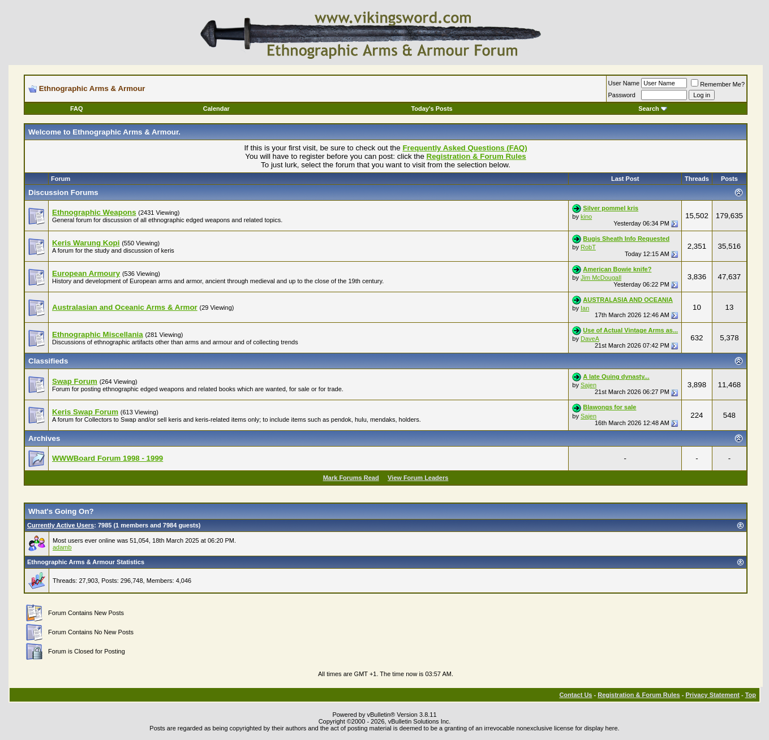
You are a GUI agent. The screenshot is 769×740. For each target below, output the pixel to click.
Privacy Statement (712, 694)
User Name (624, 83)
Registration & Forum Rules (639, 694)
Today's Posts (431, 108)
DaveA (590, 338)
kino (586, 216)
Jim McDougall (601, 277)
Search (652, 108)
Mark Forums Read (351, 477)
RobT (588, 247)
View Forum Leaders (418, 477)
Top (750, 694)
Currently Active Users (60, 525)
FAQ (76, 108)
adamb (62, 547)
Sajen (588, 385)
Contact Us (575, 694)
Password (621, 95)
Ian (585, 308)
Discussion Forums (63, 192)
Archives (44, 438)
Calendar (216, 108)
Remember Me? (718, 84)
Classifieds (48, 361)
